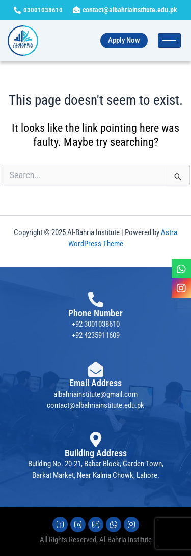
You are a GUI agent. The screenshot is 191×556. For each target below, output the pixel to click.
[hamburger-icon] (169, 40)
